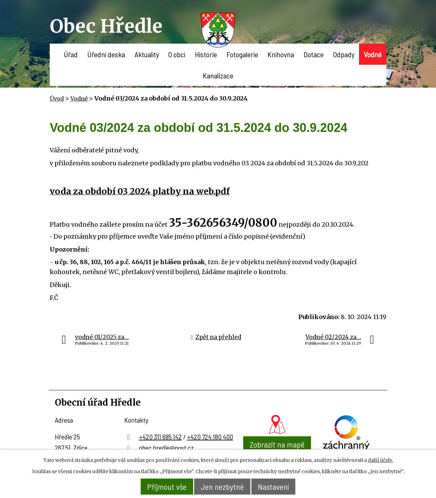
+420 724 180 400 (210, 437)
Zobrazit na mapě (277, 444)
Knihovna (280, 54)
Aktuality (147, 54)
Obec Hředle (106, 26)
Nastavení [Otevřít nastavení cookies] (273, 487)
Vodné (373, 54)
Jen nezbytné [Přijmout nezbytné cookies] (222, 487)
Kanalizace (218, 75)
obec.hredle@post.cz (166, 447)
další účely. (380, 460)
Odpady (344, 54)
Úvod (54, 54)
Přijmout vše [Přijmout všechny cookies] (167, 487)
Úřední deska (106, 54)
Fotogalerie (242, 54)
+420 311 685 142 (160, 437)
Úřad (71, 54)
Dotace (313, 54)
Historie (206, 54)
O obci (176, 54)
